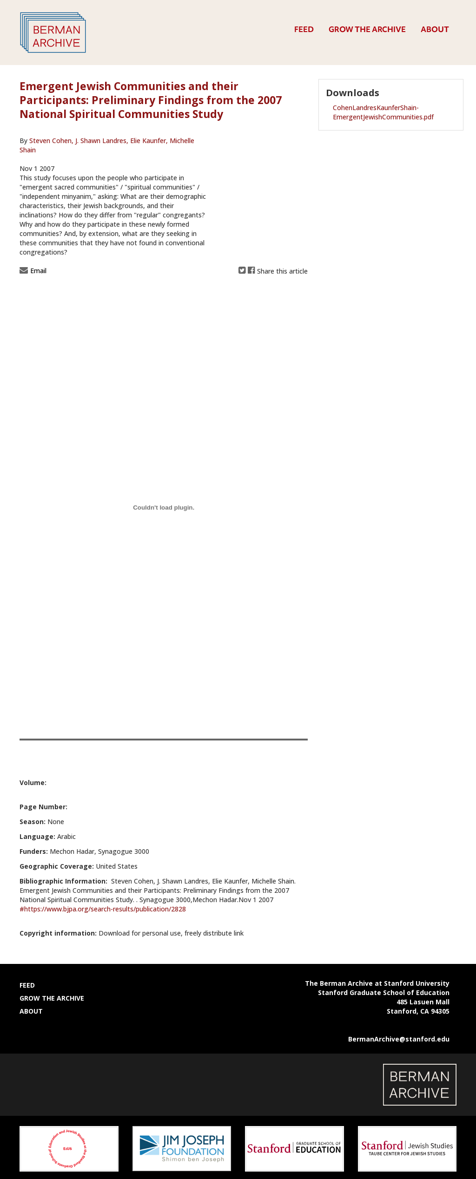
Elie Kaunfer (148, 140)
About (435, 29)
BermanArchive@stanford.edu (399, 1039)
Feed (304, 29)
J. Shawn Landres (100, 140)
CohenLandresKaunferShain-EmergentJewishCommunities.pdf (383, 112)
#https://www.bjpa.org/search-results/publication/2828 (103, 908)
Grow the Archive (367, 29)
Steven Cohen (51, 140)
